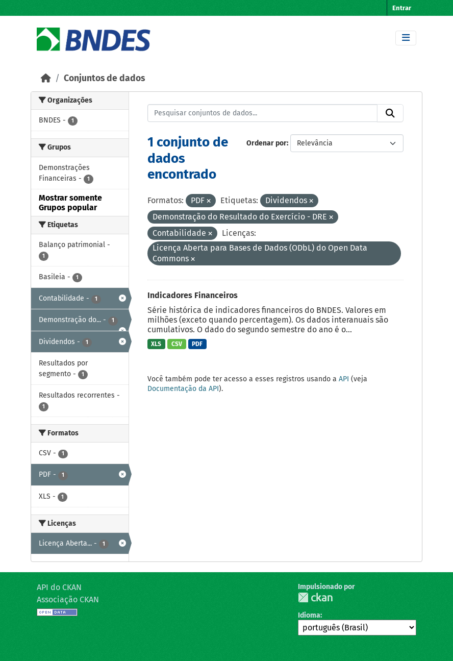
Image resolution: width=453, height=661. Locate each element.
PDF (197, 344)
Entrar (401, 8)
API (344, 379)
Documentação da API (183, 388)
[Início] (46, 78)
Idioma (309, 615)
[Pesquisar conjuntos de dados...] (262, 113)
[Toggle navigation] (405, 38)
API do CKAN (59, 587)
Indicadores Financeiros (192, 295)
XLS (156, 344)
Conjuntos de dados (104, 78)
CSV (176, 344)
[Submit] (390, 113)
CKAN (315, 597)
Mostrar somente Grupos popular (70, 202)
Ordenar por (266, 143)
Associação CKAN (68, 599)
